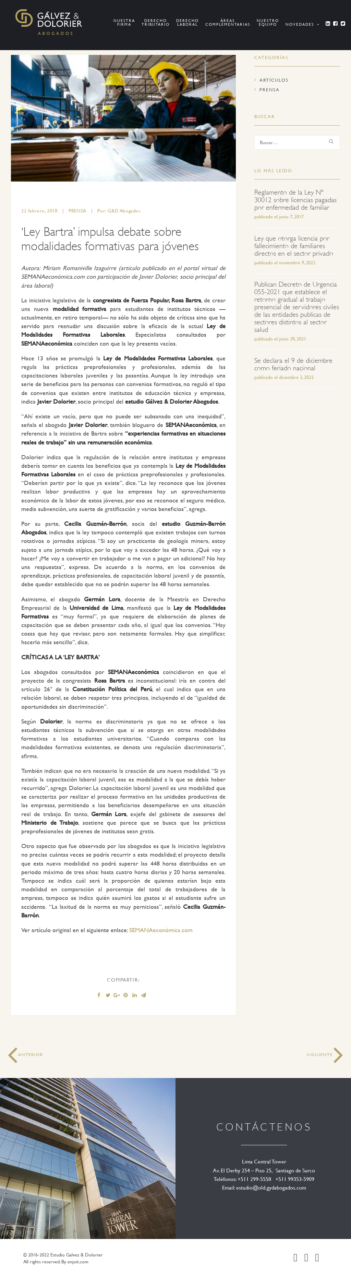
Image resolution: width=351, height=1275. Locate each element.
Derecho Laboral (187, 22)
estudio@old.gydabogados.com (271, 1187)
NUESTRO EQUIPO (268, 22)
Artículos (274, 80)
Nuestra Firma (124, 22)
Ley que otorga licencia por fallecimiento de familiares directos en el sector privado (293, 246)
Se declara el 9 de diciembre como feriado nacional (293, 364)
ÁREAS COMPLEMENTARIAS (227, 22)
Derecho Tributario (156, 22)
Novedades (302, 24)
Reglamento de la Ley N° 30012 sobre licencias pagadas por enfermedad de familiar (295, 200)
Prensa (77, 210)
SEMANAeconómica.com (161, 930)
